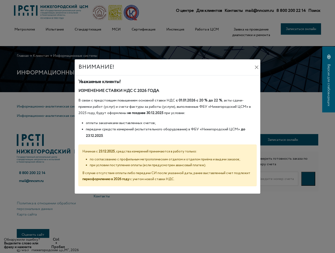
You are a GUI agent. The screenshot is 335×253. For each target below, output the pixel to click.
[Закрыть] (256, 67)
